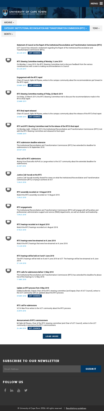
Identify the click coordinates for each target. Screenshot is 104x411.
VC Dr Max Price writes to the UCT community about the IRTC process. (44, 308)
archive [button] (9, 22)
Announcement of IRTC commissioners (32, 320)
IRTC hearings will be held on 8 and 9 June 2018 (35, 256)
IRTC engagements (24, 207)
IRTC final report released (26, 111)
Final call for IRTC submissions (29, 159)
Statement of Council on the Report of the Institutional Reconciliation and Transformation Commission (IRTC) (59, 45)
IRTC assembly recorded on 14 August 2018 (34, 192)
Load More (52, 336)
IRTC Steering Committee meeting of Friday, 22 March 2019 (40, 94)
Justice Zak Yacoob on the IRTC (29, 175)
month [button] (8, 34)
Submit (91, 368)
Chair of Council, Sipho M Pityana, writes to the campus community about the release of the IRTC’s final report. (59, 114)
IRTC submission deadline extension (31, 143)
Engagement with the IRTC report (29, 77)
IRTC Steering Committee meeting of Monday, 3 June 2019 (39, 62)
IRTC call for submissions (27, 305)
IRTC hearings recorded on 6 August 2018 (33, 225)
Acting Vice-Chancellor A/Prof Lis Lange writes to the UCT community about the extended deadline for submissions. (56, 163)
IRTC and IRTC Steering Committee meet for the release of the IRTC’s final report (48, 126)
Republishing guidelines (76, 408)
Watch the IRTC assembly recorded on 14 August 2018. (38, 195)
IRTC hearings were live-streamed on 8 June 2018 (36, 241)
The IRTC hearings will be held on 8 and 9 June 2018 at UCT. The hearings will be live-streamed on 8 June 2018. (57, 260)
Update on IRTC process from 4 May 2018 (33, 288)
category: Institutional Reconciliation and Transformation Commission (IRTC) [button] (45, 28)
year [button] (96, 28)
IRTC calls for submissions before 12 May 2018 (35, 272)
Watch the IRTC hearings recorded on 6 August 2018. (37, 227)
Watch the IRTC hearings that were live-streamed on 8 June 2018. (42, 244)
